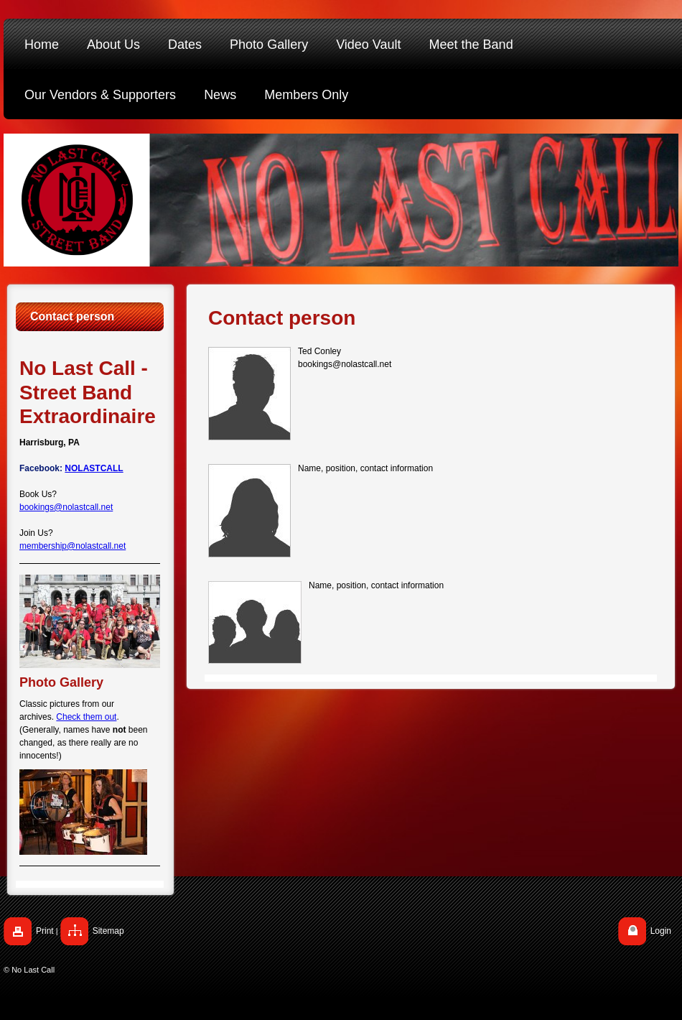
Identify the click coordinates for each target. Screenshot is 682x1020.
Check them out (86, 717)
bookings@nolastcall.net (66, 507)
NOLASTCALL (94, 468)
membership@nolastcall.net (72, 546)
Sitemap (108, 931)
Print (45, 931)
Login (660, 931)
